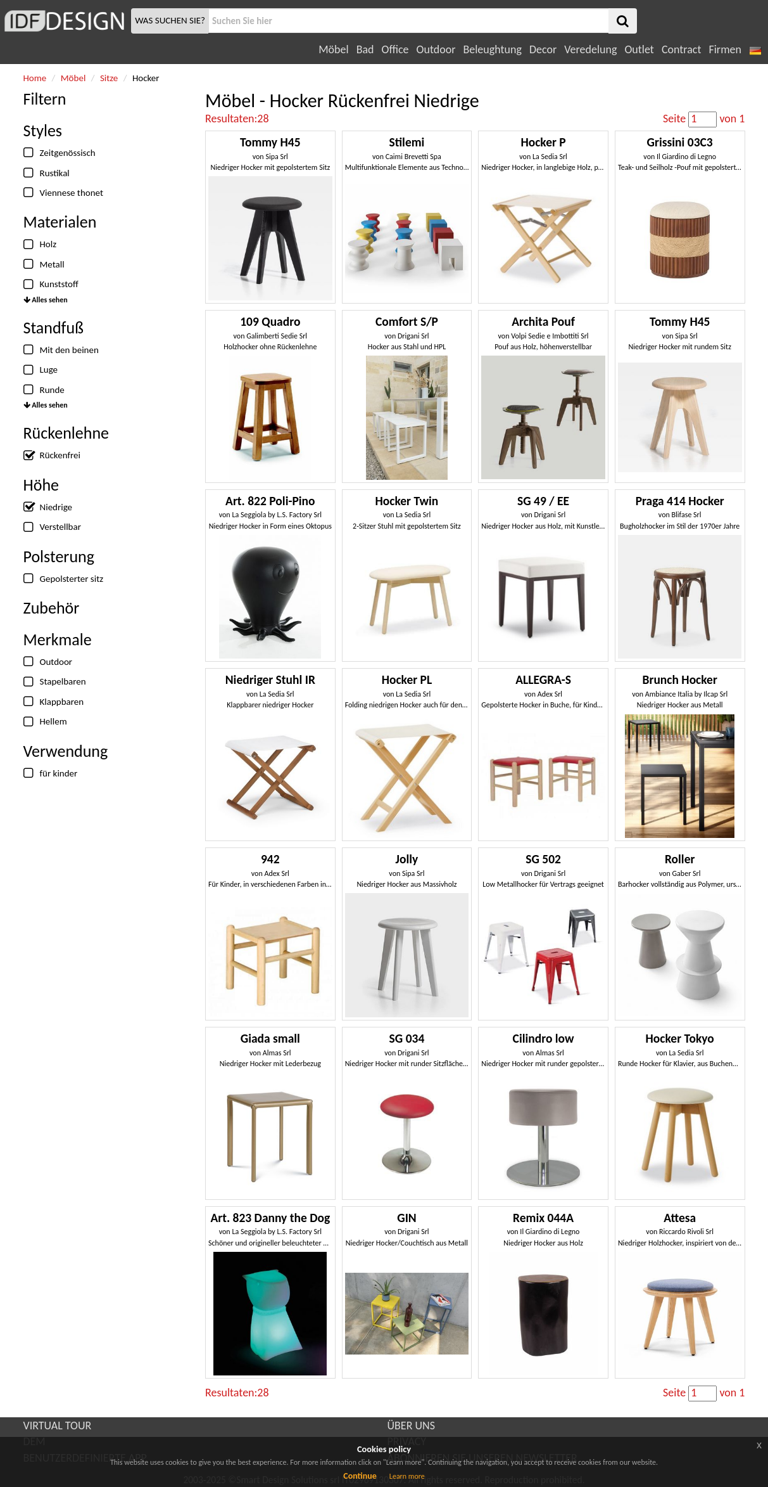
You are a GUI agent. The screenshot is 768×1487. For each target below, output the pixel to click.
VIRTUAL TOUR (57, 1425)
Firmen (724, 49)
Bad (365, 49)
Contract (682, 49)
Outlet (638, 49)
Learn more (407, 1476)
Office (395, 49)
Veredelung (590, 49)
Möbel (333, 49)
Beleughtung (492, 49)
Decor (543, 49)
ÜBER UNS (411, 1425)
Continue (360, 1476)
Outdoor (436, 49)
